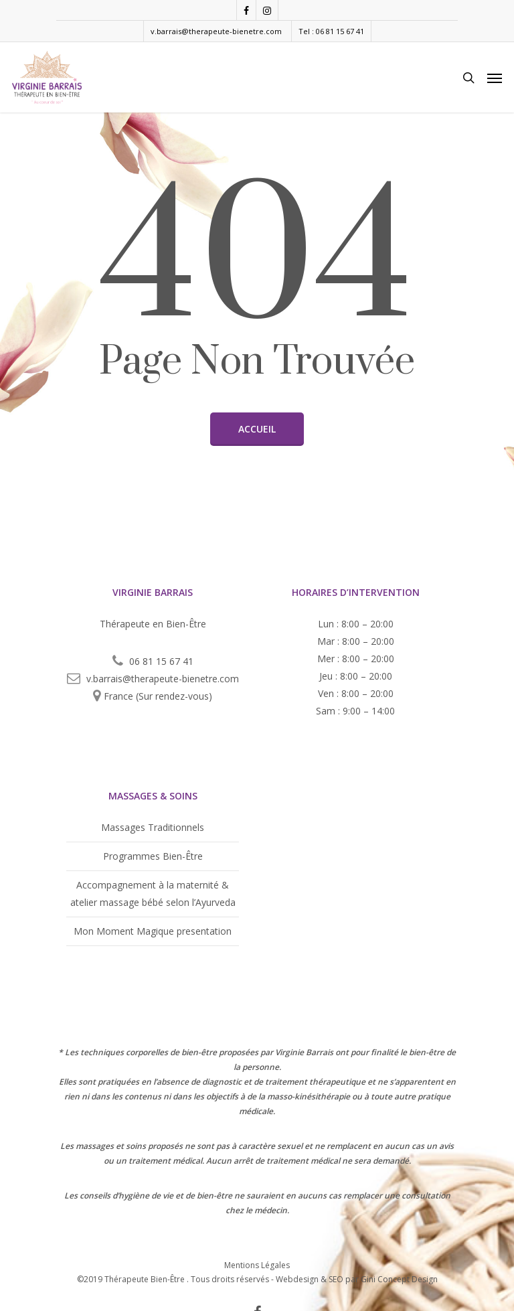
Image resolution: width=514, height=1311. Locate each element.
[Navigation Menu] (494, 77)
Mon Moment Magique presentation (153, 931)
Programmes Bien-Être (153, 856)
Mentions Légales (257, 1264)
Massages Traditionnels (152, 827)
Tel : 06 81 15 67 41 (331, 31)
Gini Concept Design (399, 1279)
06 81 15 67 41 (161, 661)
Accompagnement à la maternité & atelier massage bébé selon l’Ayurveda (153, 893)
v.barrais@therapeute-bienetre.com (216, 31)
